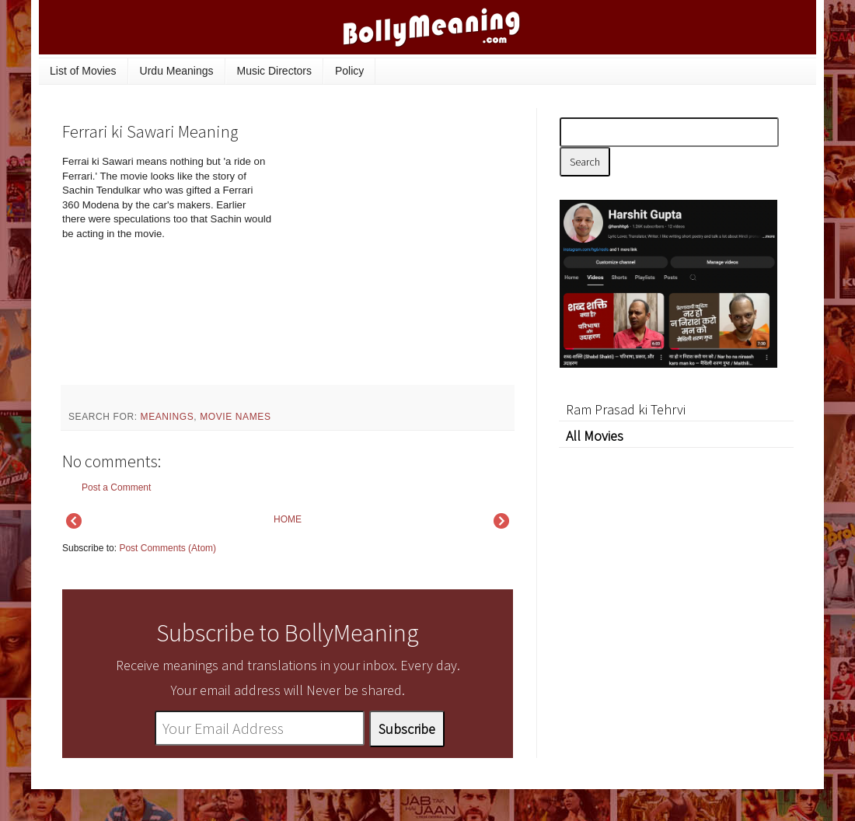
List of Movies (83, 71)
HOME (288, 519)
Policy (349, 71)
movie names (235, 416)
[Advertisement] (396, 259)
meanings (167, 416)
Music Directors (274, 71)
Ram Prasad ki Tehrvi (626, 409)
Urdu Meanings (177, 71)
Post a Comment (116, 487)
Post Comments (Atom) (167, 548)
